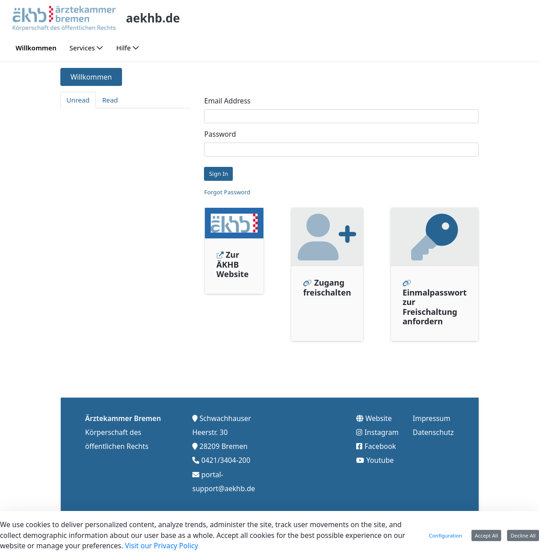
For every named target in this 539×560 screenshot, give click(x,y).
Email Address (227, 101)
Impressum (432, 417)
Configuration (445, 535)
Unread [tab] (78, 99)
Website (379, 417)
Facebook (380, 445)
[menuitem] (36, 48)
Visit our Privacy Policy (161, 546)
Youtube (380, 460)
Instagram (382, 431)
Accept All (486, 535)
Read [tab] (110, 99)
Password (220, 134)
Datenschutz (433, 431)
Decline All (523, 535)
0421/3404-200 (225, 460)
